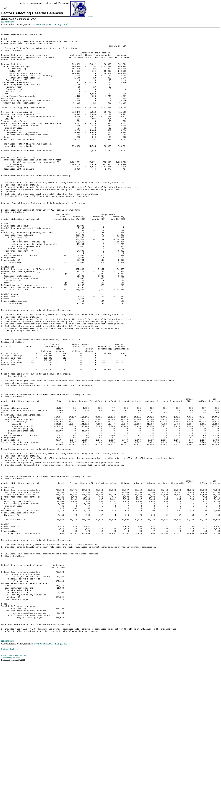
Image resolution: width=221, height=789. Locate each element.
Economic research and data (17, 776)
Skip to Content (90, 16)
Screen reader (39, 24)
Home (3, 776)
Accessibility (6, 778)
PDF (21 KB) (61, 24)
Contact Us (16, 778)
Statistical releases (10, 769)
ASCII (50, 24)
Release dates (7, 21)
